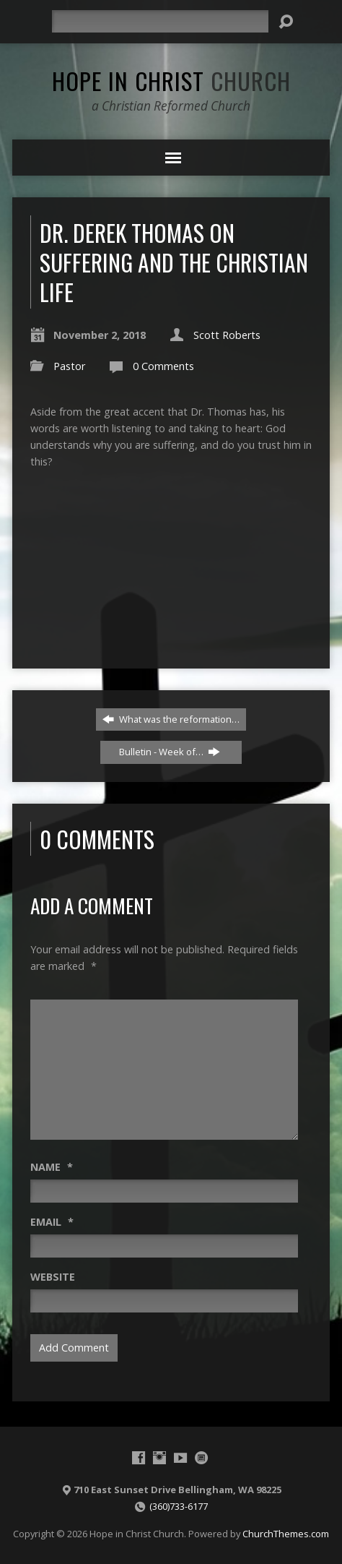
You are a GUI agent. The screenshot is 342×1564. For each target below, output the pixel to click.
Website (52, 1277)
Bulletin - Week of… (169, 751)
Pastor (69, 366)
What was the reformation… (171, 719)
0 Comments (163, 366)
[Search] (160, 21)
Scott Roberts (226, 335)
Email (52, 1222)
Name (51, 1167)
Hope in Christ (171, 80)
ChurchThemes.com (285, 1533)
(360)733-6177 (178, 1506)
